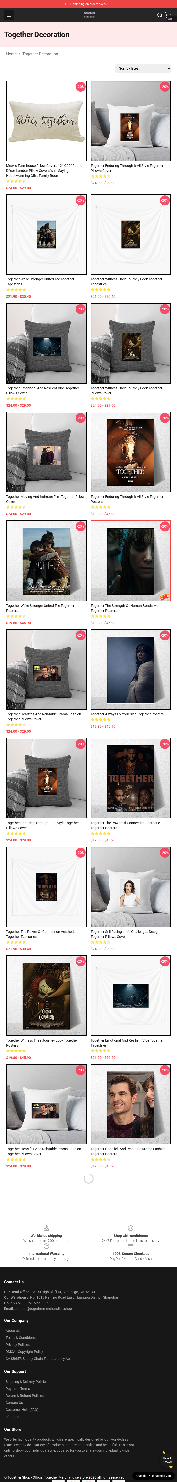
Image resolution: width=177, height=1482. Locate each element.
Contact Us (14, 1403)
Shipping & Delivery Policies (26, 1382)
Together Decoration (40, 54)
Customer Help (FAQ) (22, 1410)
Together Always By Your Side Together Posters (127, 714)
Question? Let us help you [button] (153, 1476)
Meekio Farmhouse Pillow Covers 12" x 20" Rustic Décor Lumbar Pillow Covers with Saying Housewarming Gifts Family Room (44, 171)
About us (13, 1331)
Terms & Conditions (21, 1338)
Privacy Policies (18, 1345)
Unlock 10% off (167, 1460)
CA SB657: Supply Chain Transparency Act (38, 1359)
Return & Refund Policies (25, 1396)
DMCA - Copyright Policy (24, 1352)
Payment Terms (18, 1389)
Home (11, 54)
